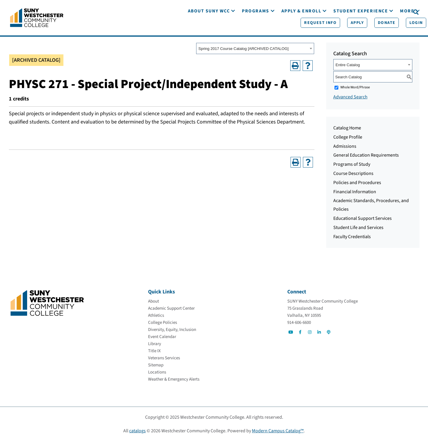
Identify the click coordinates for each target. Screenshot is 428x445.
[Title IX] (154, 355)
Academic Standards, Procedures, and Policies (371, 208)
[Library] (154, 348)
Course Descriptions (353, 177)
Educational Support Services (362, 222)
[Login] (396, 12)
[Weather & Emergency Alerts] (173, 383)
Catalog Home (347, 132)
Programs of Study (351, 168)
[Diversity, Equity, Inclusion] (172, 333)
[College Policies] (162, 326)
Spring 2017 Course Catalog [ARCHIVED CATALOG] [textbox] (244, 52)
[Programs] (255, 28)
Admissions (344, 150)
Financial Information (354, 195)
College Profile (347, 141)
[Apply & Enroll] (301, 28)
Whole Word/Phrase (355, 91)
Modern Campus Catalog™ (278, 434)
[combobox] (255, 52)
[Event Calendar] (162, 340)
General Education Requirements (366, 159)
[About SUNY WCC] (209, 28)
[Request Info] (300, 12)
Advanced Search (350, 101)
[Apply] (337, 12)
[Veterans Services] (164, 362)
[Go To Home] (37, 19)
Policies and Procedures (357, 186)
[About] (153, 305)
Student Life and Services (358, 231)
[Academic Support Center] (171, 312)
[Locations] (157, 376)
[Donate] (366, 12)
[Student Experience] (360, 28)
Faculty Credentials (352, 240)
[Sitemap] (155, 369)
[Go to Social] (290, 336)
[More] (407, 28)
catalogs (137, 434)
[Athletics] (156, 319)
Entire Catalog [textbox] (348, 68)
